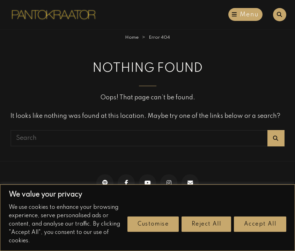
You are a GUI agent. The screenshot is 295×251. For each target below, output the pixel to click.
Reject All (206, 224)
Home (132, 37)
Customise (153, 224)
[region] (147, 217)
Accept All (260, 224)
